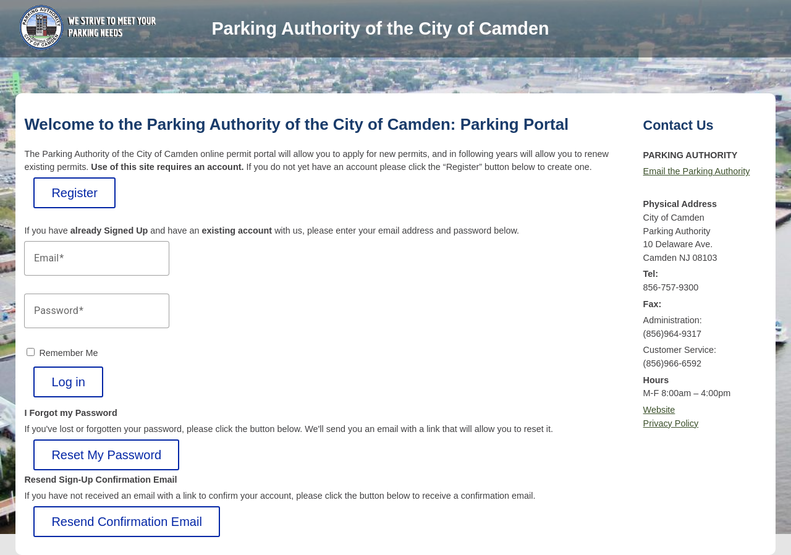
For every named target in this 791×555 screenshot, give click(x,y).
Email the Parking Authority (696, 171)
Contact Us (678, 125)
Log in (68, 382)
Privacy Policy (671, 423)
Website (659, 410)
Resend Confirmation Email (126, 521)
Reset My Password (106, 455)
